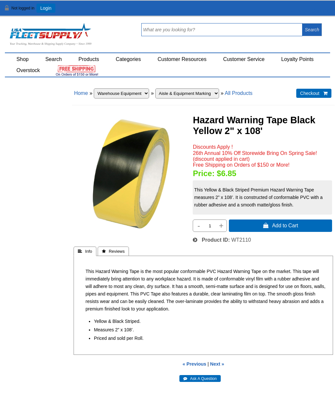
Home (81, 93)
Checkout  (314, 93)
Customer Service (243, 59)
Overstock (28, 70)
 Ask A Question (200, 379)
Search (53, 59)
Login (45, 8)
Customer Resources (182, 59)
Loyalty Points (297, 59)
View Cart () (310, 11)
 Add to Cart (280, 225)
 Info (85, 251)
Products (88, 59)
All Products (238, 93)
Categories (128, 59)
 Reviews (113, 251)
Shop (23, 59)
